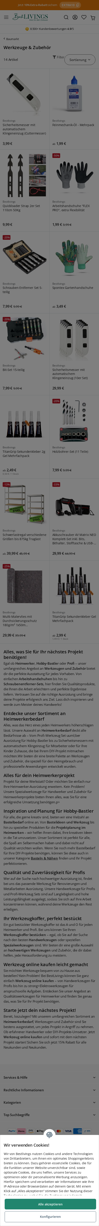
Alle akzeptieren (50, 1204)
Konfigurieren (50, 1216)
